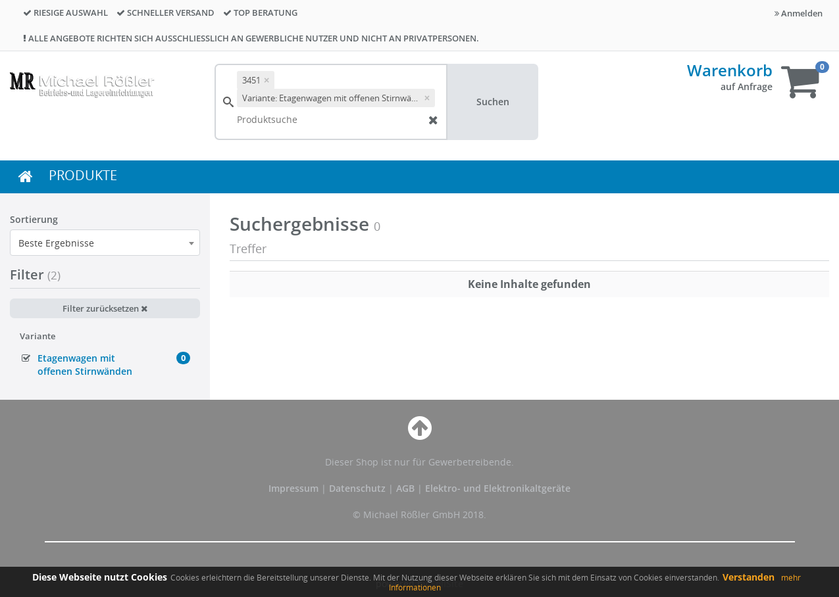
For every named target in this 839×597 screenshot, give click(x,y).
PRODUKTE (83, 175)
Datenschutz (357, 488)
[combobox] (105, 242)
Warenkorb (730, 70)
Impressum (294, 488)
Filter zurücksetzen (105, 308)
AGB (406, 488)
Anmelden (799, 13)
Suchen (492, 101)
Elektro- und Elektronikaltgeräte (498, 488)
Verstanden (749, 577)
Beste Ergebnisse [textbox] (56, 243)
